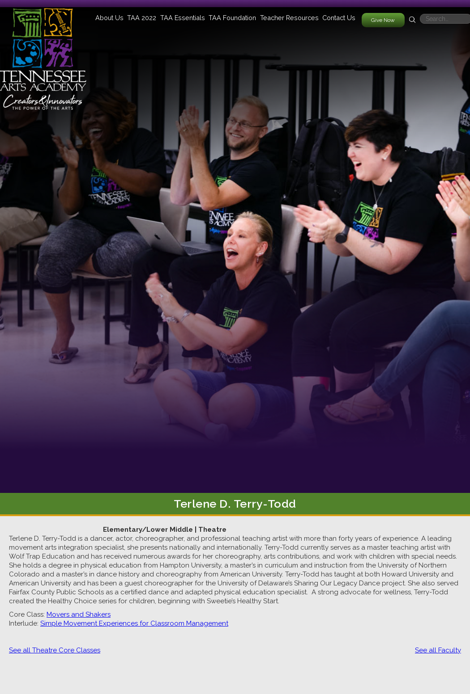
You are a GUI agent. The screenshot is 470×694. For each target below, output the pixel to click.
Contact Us (338, 17)
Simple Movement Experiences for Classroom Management (134, 623)
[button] (109, 17)
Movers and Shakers (79, 614)
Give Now (383, 20)
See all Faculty (438, 650)
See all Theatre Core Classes (54, 650)
